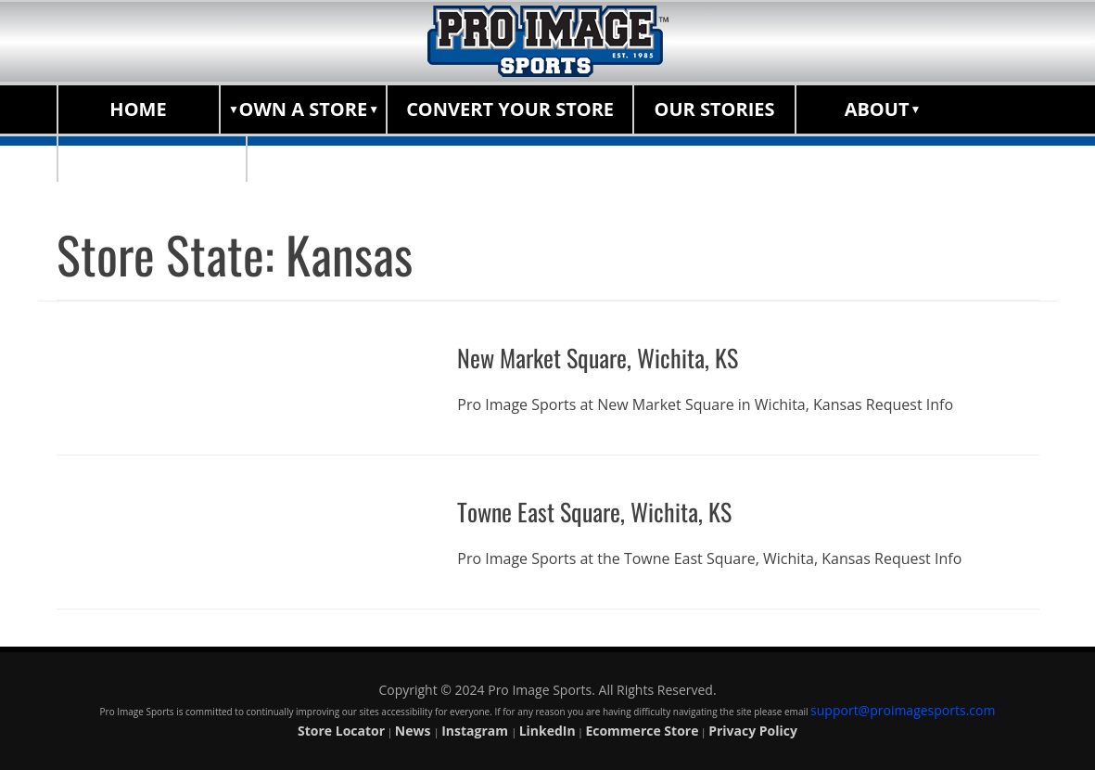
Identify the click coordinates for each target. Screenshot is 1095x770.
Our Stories (715, 109)
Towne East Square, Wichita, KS (602, 510)
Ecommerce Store (641, 730)
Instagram (476, 730)
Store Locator (152, 157)
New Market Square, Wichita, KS (607, 357)
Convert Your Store (510, 109)
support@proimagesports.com (902, 710)
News (414, 730)
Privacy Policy (752, 730)
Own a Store (303, 109)
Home (137, 109)
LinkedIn (547, 730)
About (877, 109)
